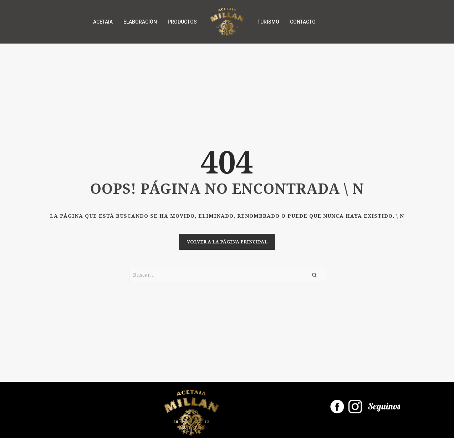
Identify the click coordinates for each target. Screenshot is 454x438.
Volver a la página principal (227, 242)
